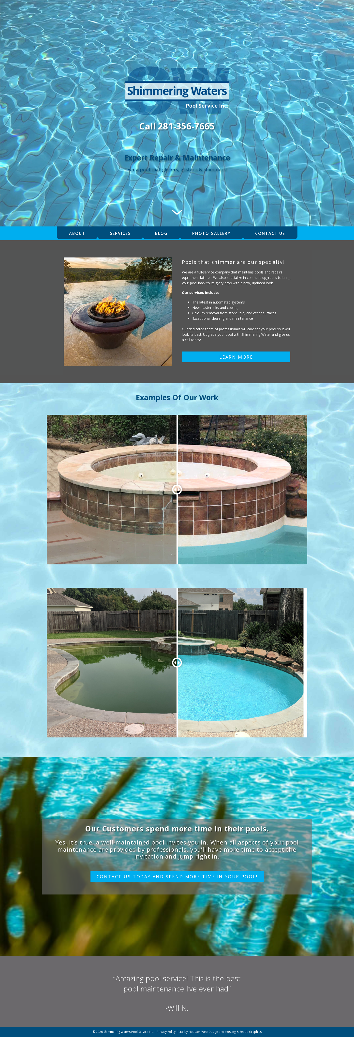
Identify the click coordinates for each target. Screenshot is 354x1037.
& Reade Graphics (249, 1032)
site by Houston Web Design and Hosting (207, 1032)
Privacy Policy (166, 1032)
